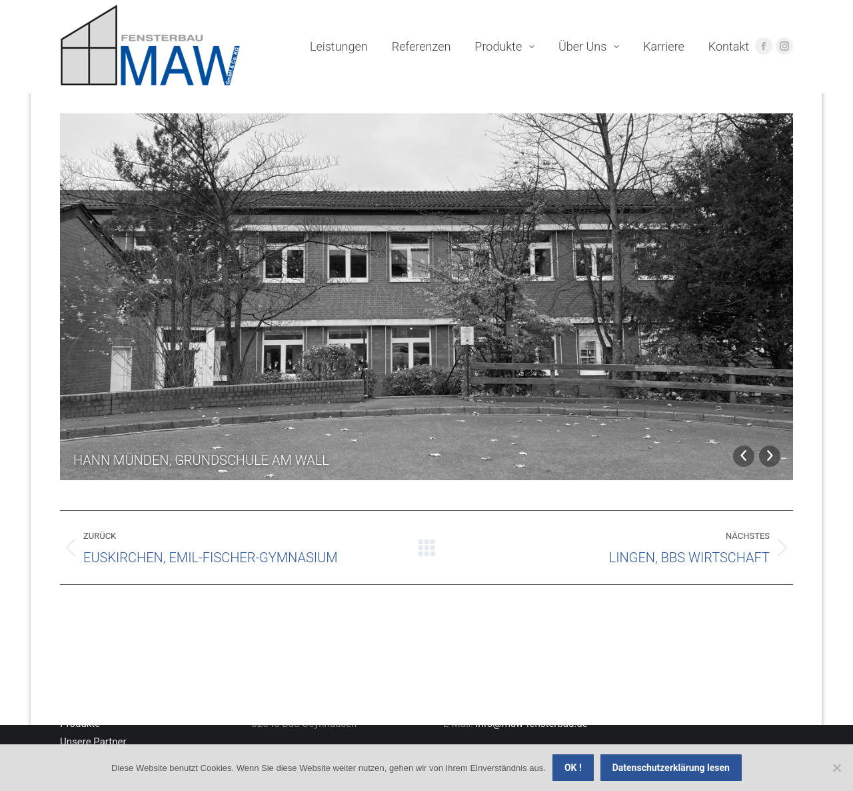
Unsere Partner (93, 742)
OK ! (573, 767)
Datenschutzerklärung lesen (671, 767)
